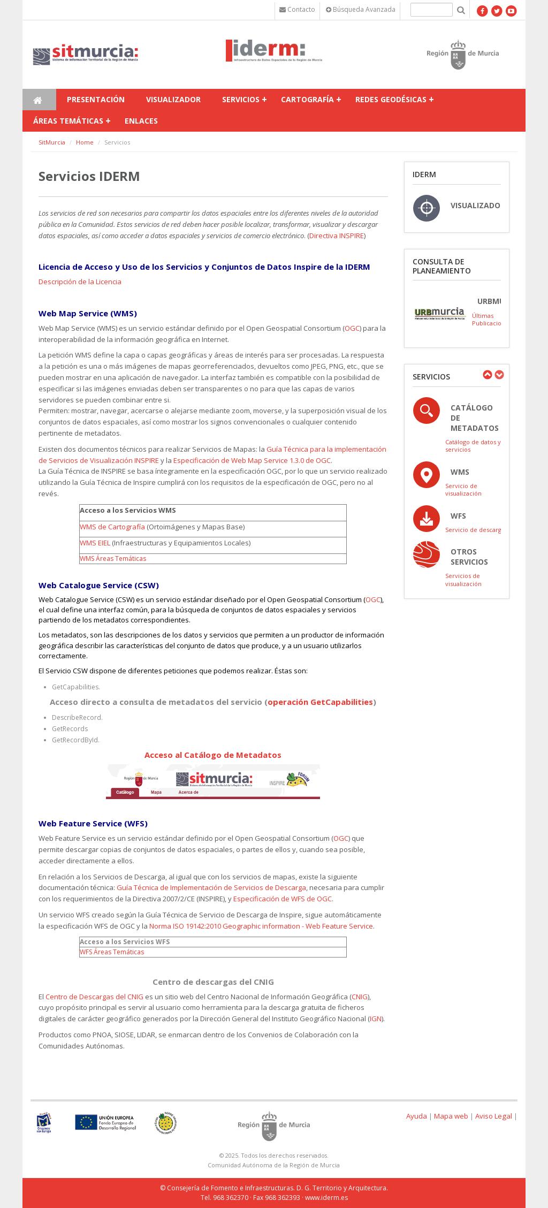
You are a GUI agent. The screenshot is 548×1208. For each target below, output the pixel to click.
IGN (376, 1018)
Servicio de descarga (475, 530)
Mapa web (451, 1116)
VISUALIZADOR (478, 205)
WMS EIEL (95, 543)
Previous (487, 374)
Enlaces (141, 121)
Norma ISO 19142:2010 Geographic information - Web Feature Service (261, 926)
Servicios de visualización (463, 579)
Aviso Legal (493, 1116)
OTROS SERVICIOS (469, 556)
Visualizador (173, 99)
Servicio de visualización (463, 489)
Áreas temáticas (68, 121)
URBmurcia (499, 301)
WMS (460, 472)
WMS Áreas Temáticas (114, 558)
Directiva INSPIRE (336, 235)
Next (498, 374)
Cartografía (307, 99)
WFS (458, 516)
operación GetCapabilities (320, 701)
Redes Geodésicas (391, 99)
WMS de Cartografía (112, 526)
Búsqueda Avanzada (360, 9)
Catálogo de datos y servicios (473, 445)
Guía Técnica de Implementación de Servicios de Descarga (211, 887)
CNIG (360, 996)
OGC (352, 328)
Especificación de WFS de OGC (282, 898)
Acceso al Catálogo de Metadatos (212, 754)
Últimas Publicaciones (492, 319)
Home (85, 142)
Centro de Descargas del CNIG (94, 996)
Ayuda (416, 1116)
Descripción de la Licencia (80, 281)
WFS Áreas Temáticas (112, 951)
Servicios (241, 99)
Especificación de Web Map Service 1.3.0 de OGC (252, 460)
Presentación (96, 99)
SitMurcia (52, 142)
